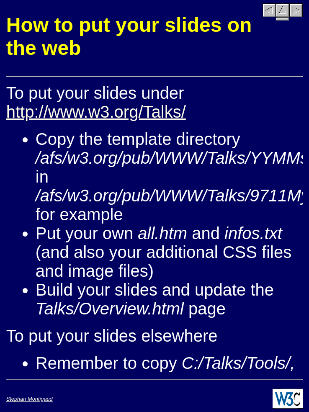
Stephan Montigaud (29, 399)
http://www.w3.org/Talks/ (96, 112)
